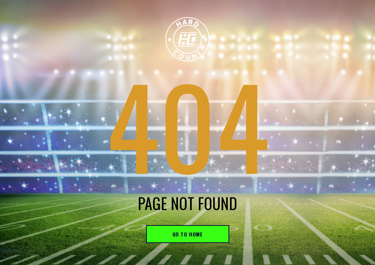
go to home (187, 234)
